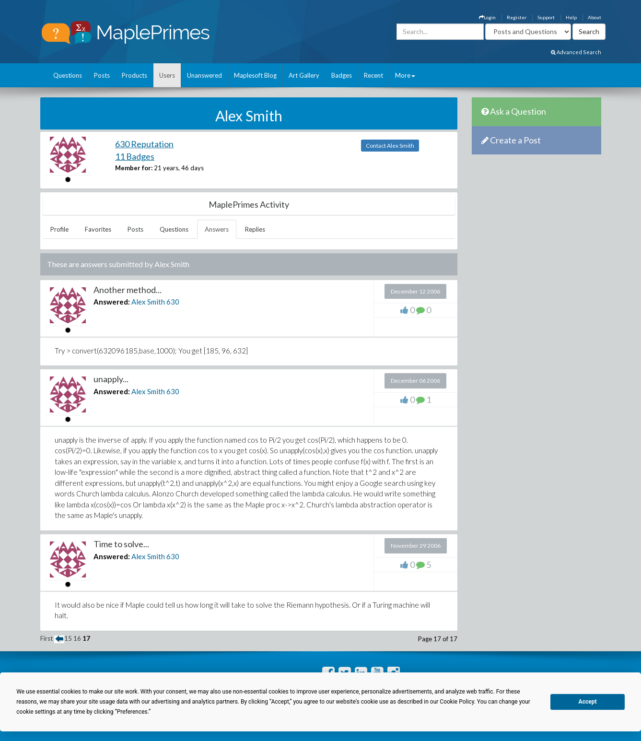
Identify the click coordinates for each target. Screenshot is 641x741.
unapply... (110, 379)
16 (77, 638)
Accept (588, 701)
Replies (255, 229)
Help (571, 17)
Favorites (98, 229)
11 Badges (134, 156)
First (46, 638)
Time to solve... (121, 544)
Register (516, 17)
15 (68, 638)
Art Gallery (304, 75)
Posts (102, 75)
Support (546, 17)
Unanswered (204, 75)
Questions (67, 75)
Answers (217, 229)
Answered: (111, 301)
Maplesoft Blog (255, 75)
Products (134, 75)
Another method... (127, 289)
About (594, 17)
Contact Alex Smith (390, 145)
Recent (373, 75)
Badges (341, 75)
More (405, 75)
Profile (59, 229)
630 (172, 301)
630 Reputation (144, 144)
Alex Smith (148, 301)
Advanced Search (576, 52)
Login (487, 17)
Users (167, 75)
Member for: (133, 168)
